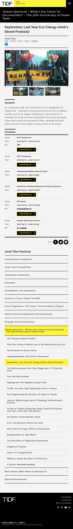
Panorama (10, 283)
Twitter (62, 507)
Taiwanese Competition (17, 275)
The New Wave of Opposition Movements (27, 441)
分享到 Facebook (55, 242)
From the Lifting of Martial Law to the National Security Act (36, 344)
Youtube (66, 507)
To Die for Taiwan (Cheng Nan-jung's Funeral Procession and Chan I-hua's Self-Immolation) (34, 410)
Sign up (28, 149)
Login (21, 149)
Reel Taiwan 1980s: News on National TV (26, 471)
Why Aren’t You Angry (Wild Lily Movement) (28, 429)
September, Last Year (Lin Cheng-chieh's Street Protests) (35, 362)
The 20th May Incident (18, 376)
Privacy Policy (66, 500)
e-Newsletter (66, 497)
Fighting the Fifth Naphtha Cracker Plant (27, 382)
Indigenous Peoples (16, 447)
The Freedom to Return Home (22, 350)
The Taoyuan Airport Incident (21, 338)
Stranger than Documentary (19, 322)
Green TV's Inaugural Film (19, 453)
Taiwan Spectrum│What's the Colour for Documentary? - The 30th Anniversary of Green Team (34, 330)
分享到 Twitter (60, 242)
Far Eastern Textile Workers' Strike (23, 417)
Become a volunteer (63, 503)
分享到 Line (66, 242)
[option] (36, 68)
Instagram (69, 507)
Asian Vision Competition (18, 267)
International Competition (18, 259)
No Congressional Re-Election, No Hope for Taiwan (32, 394)
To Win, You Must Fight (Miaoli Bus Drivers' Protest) (32, 388)
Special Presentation (16, 479)
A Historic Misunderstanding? (21, 464)
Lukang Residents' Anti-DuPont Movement (28, 356)
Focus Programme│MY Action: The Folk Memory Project (34, 306)
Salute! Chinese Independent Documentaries (28, 314)
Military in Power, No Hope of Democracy (27, 458)
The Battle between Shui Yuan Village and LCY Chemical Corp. (34, 369)
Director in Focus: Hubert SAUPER (22, 298)
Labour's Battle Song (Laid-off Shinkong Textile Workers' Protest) (35, 401)
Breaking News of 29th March (21, 435)
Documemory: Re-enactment (20, 290)
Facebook (58, 507)
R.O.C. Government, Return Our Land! (25, 423)
